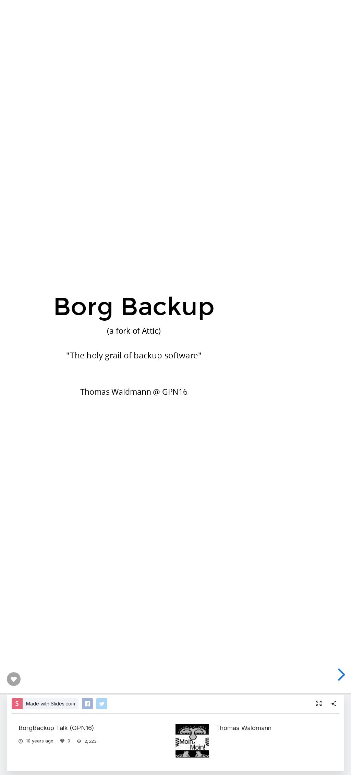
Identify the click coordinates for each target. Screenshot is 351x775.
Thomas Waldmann (243, 727)
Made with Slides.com (50, 703)
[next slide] (343, 674)
